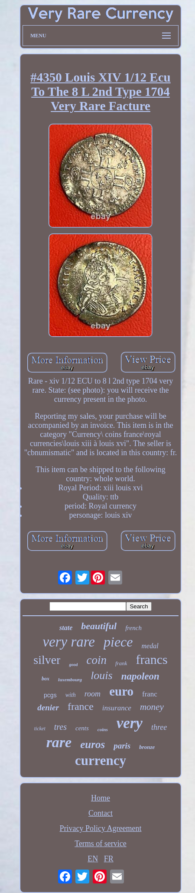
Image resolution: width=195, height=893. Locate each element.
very (130, 723)
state (65, 627)
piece (118, 642)
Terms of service (101, 843)
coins (103, 729)
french (133, 627)
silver (46, 659)
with (70, 695)
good (73, 664)
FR (109, 858)
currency (100, 760)
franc (149, 694)
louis (102, 675)
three (159, 727)
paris (122, 745)
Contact (100, 813)
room (92, 693)
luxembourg (70, 679)
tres (60, 727)
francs (151, 659)
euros (92, 744)
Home (100, 798)
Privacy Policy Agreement (101, 828)
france (81, 706)
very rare (68, 642)
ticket (40, 729)
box (45, 679)
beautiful (99, 626)
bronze (147, 747)
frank (121, 663)
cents (82, 728)
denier (48, 707)
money (152, 707)
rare (59, 742)
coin (96, 659)
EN (93, 858)
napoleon (140, 676)
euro (121, 691)
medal (150, 646)
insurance (116, 708)
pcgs (50, 695)
